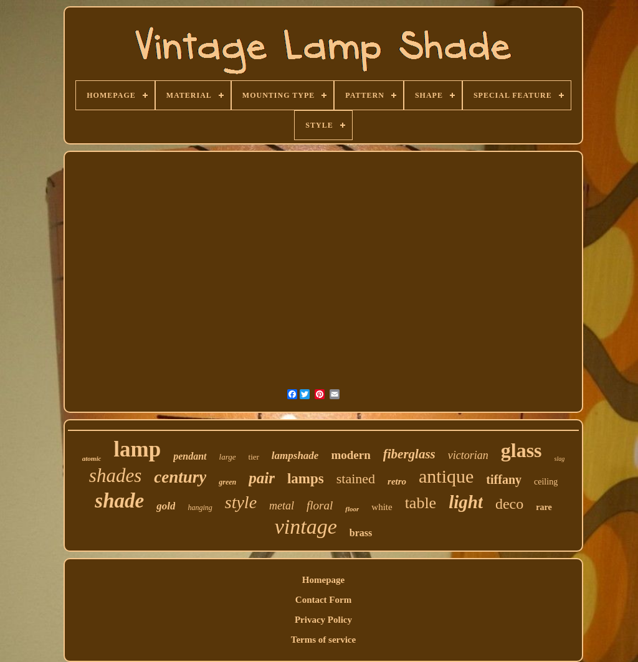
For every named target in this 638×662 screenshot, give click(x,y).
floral (320, 505)
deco (509, 504)
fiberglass (409, 454)
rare (543, 507)
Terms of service (323, 640)
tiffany (503, 479)
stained (355, 478)
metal (281, 505)
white (381, 507)
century (180, 477)
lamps (305, 478)
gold (165, 506)
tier (254, 456)
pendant (189, 456)
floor (352, 509)
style (241, 502)
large (227, 456)
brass (361, 532)
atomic (92, 458)
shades (115, 475)
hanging (200, 507)
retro (397, 481)
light (466, 502)
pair (262, 478)
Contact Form (323, 600)
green (227, 482)
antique (446, 476)
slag (560, 458)
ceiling (546, 481)
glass (521, 450)
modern (350, 454)
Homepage (323, 580)
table (421, 503)
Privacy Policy (323, 620)
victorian (468, 455)
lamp (137, 449)
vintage (306, 526)
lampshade (295, 455)
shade (119, 500)
